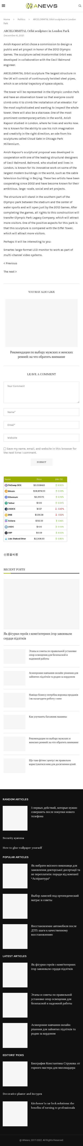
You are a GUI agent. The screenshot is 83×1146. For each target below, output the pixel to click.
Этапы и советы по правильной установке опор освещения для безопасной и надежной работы (52, 655)
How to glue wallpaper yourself (22, 848)
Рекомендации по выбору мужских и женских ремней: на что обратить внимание (53, 740)
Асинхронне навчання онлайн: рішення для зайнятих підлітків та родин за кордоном (53, 674)
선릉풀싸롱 (11, 554)
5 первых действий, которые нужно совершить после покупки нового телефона (54, 812)
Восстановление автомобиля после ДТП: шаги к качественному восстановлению (53, 930)
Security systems (13, 838)
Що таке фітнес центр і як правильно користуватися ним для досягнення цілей (52, 762)
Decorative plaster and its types (22, 1094)
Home (7, 19)
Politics (21, 19)
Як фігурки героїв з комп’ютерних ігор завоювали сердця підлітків (38, 636)
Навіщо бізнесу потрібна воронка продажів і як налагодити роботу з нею (53, 696)
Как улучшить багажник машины (48, 716)
